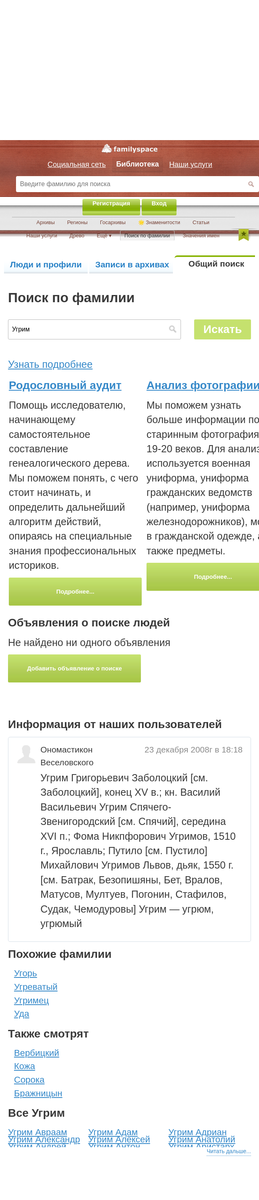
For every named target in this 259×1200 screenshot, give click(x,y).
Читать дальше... (229, 1151)
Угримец (31, 1000)
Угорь (25, 973)
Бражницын (38, 1093)
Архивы (45, 222)
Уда (21, 1014)
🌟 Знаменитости (159, 222)
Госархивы (113, 222)
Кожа (24, 1066)
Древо (77, 236)
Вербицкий (36, 1053)
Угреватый (36, 987)
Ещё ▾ (104, 236)
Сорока (29, 1080)
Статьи (201, 222)
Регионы (77, 222)
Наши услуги (41, 236)
